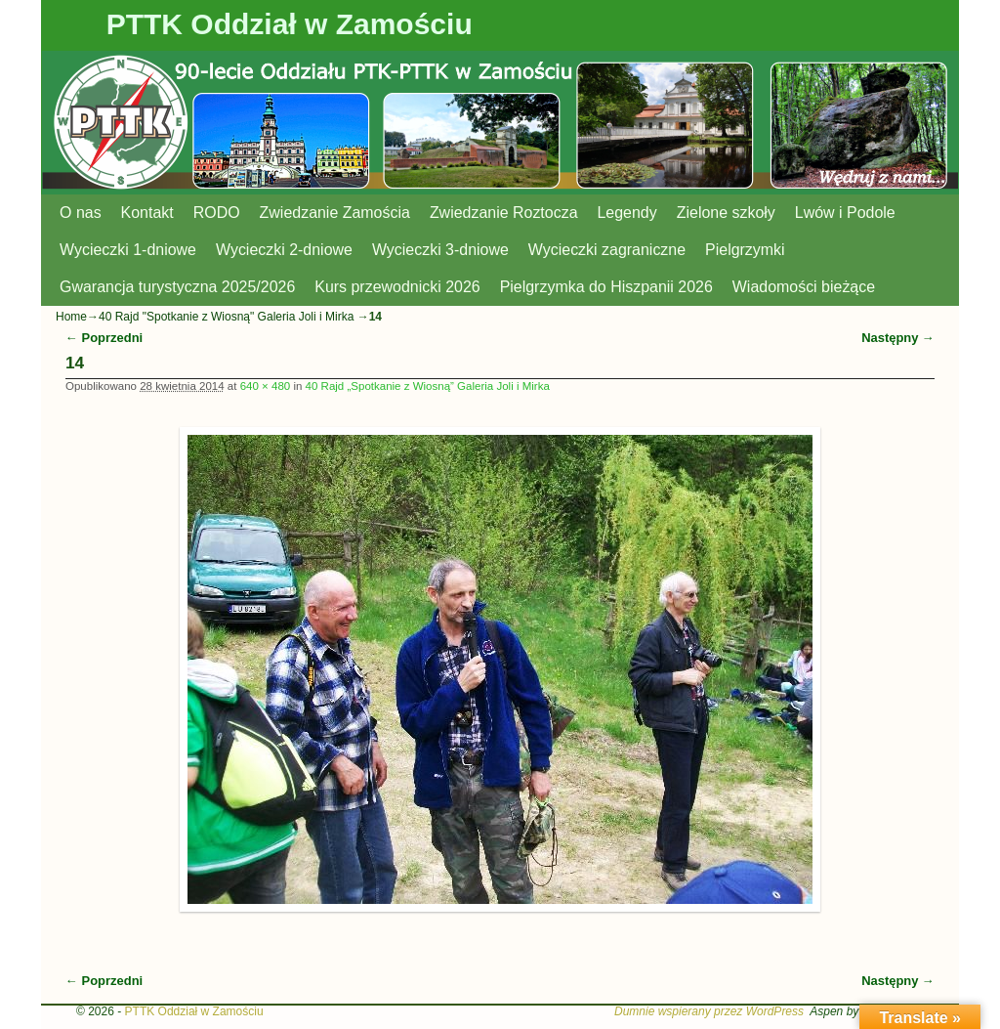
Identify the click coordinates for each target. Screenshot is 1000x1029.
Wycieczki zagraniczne (607, 249)
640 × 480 (265, 386)
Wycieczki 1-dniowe (128, 249)
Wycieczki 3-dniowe (440, 249)
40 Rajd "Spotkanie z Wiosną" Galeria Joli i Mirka (226, 316)
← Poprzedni (104, 337)
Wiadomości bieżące (803, 287)
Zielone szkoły (726, 212)
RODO (216, 212)
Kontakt (147, 212)
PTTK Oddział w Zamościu (289, 24)
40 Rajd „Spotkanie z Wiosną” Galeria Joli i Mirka (428, 386)
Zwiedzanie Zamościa (335, 212)
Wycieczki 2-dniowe (284, 249)
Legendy (627, 212)
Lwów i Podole (845, 212)
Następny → (898, 337)
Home (71, 316)
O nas (81, 212)
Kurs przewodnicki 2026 (396, 287)
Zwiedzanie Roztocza (504, 212)
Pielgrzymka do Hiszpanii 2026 (606, 287)
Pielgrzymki (745, 249)
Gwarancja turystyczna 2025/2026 (177, 287)
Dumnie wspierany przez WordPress (709, 1011)
